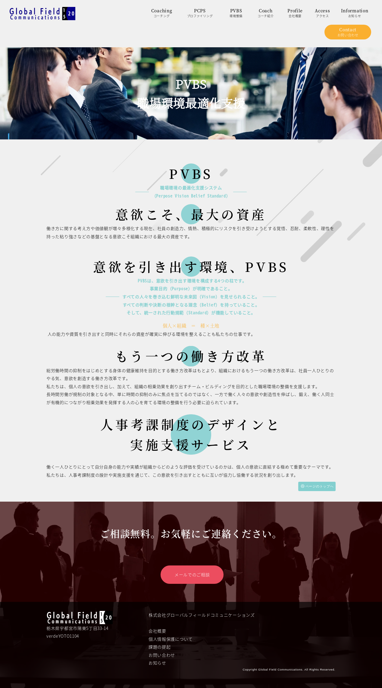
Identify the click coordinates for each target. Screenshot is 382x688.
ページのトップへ (317, 486)
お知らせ (157, 661)
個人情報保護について (171, 637)
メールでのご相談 (192, 573)
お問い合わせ (162, 653)
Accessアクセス (322, 13)
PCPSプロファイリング (200, 13)
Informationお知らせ (354, 13)
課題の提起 (160, 645)
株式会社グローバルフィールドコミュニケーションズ (202, 613)
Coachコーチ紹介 (266, 13)
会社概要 (157, 629)
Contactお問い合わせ (348, 32)
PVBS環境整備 (236, 13)
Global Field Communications (280, 668)
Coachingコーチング (161, 13)
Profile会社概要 (295, 13)
